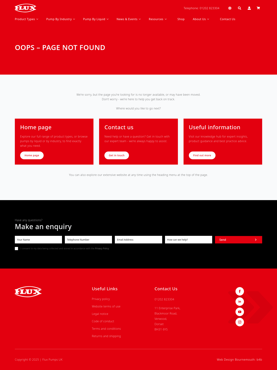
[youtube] (239, 312)
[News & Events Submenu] (139, 19)
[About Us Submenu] (207, 19)
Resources (156, 19)
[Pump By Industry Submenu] (73, 19)
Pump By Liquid (94, 19)
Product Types (25, 19)
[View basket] (258, 8)
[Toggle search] (239, 8)
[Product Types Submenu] (36, 19)
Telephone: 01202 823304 (201, 8)
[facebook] (239, 291)
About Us (199, 19)
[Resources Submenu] (165, 19)
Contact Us (227, 19)
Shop (181, 19)
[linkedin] (239, 301)
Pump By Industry (59, 19)
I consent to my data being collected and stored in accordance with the (64, 248)
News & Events (127, 19)
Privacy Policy (102, 248)
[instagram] (239, 322)
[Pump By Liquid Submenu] (106, 19)
